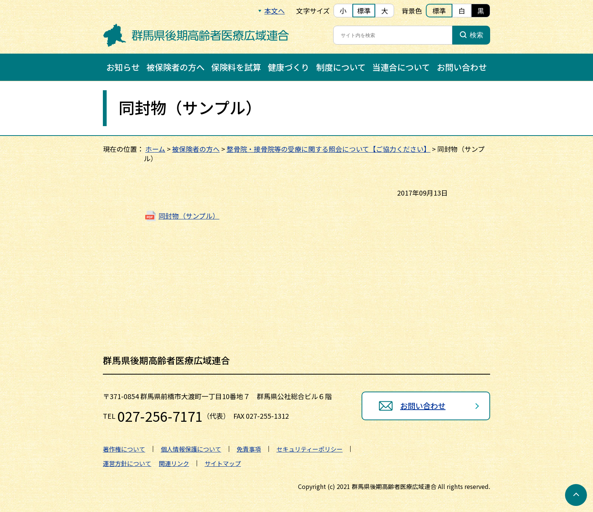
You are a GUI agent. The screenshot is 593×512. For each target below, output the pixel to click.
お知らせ (123, 67)
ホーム (155, 149)
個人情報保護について (191, 448)
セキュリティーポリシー (309, 448)
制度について (341, 67)
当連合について (401, 67)
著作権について (124, 448)
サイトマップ (223, 463)
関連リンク (174, 463)
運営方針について (127, 463)
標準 (364, 10)
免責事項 (249, 448)
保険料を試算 (236, 67)
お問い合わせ (462, 67)
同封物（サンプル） (188, 216)
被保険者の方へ (175, 67)
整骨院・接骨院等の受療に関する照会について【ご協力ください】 (328, 149)
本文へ (274, 10)
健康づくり (288, 67)
